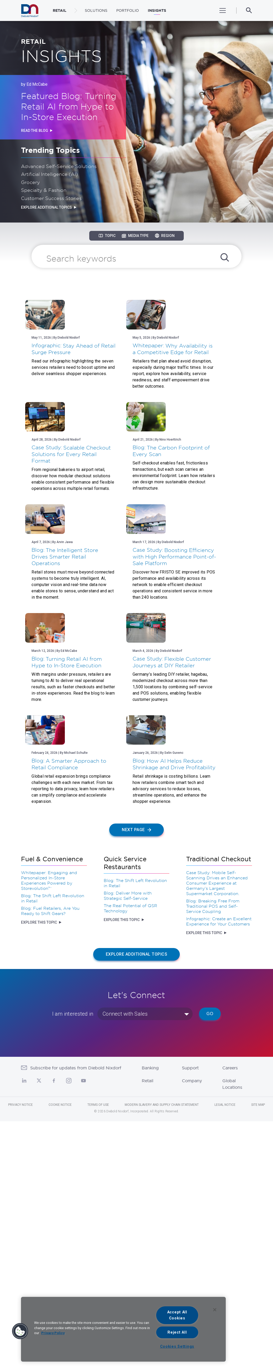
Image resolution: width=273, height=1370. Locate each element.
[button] (20, 1331)
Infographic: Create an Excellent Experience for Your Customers (218, 1135)
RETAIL (59, 10)
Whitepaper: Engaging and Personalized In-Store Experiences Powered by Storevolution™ (49, 1094)
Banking (150, 1282)
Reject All (177, 1332)
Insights (157, 10)
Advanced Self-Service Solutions (59, 166)
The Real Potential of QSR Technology (130, 1122)
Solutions (96, 10)
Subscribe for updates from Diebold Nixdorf (75, 1282)
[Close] (214, 1309)
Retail (147, 1294)
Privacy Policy (53, 1333)
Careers (230, 1282)
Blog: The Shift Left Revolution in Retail (52, 1112)
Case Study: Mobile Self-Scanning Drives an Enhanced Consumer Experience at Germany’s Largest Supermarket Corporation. (217, 1097)
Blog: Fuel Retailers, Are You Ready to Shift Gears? (50, 1125)
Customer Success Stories (51, 198)
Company (192, 1294)
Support (190, 1282)
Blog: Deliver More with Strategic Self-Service (128, 1109)
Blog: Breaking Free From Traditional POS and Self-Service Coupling (212, 1120)
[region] (123, 1329)
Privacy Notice (20, 1319)
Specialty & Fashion (43, 190)
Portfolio (127, 10)
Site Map (258, 1319)
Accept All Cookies (177, 1315)
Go (209, 1228)
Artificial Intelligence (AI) (49, 174)
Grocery (30, 182)
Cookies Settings (177, 1346)
